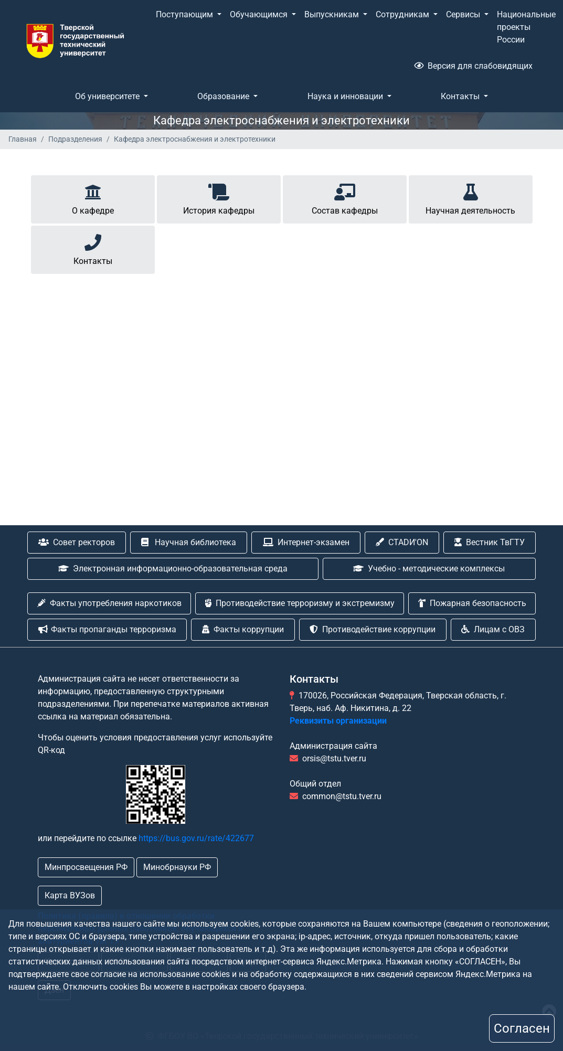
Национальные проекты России (526, 27)
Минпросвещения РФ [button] (86, 867)
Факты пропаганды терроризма (107, 629)
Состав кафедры (345, 197)
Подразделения (75, 139)
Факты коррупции (243, 629)
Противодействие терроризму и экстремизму (300, 603)
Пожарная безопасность (472, 603)
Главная (22, 139)
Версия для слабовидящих (473, 66)
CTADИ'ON (402, 542)
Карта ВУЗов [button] (70, 895)
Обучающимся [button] (260, 14)
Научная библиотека (188, 542)
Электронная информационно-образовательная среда (173, 569)
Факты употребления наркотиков (109, 603)
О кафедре (93, 197)
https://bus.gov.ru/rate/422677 (196, 838)
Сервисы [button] (464, 14)
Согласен (522, 1028)
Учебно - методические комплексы (429, 569)
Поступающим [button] (185, 14)
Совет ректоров (76, 542)
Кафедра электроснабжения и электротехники (194, 139)
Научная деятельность (470, 197)
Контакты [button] (461, 96)
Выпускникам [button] (332, 14)
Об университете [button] (108, 96)
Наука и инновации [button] (346, 96)
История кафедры (218, 197)
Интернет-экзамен (306, 542)
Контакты (92, 248)
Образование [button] (224, 96)
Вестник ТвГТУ (489, 542)
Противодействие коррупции (372, 629)
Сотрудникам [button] (403, 14)
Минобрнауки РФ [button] (177, 867)
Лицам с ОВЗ (493, 629)
